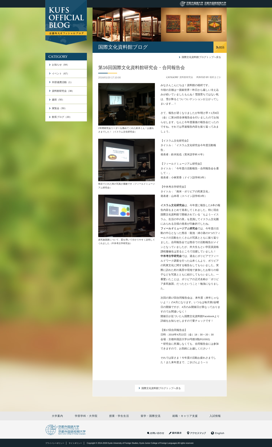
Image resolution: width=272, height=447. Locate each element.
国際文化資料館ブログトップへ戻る (201, 57)
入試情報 (215, 415)
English (218, 433)
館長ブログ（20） (62, 117)
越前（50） (58, 99)
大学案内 (57, 415)
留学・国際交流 (151, 415)
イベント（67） (60, 73)
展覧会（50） (59, 108)
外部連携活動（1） (62, 82)
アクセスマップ (196, 433)
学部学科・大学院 (86, 415)
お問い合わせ (155, 433)
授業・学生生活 (119, 415)
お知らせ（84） (60, 64)
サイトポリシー (75, 443)
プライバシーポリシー (54, 443)
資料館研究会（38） (63, 90)
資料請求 (175, 433)
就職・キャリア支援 (185, 415)
